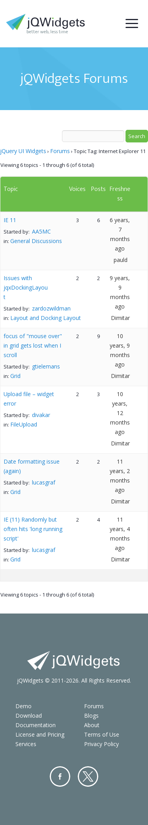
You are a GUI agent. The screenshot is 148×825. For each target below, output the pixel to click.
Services (25, 744)
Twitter (88, 776)
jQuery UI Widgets (23, 151)
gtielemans (46, 366)
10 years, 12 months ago (120, 413)
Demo (23, 706)
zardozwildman (51, 308)
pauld (120, 260)
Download (28, 715)
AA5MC (41, 231)
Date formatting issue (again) (32, 466)
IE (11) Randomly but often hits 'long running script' (33, 529)
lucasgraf (43, 482)
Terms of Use (101, 734)
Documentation (35, 725)
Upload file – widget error (29, 398)
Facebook (60, 776)
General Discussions (36, 241)
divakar (41, 415)
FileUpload (23, 424)
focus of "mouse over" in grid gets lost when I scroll (33, 345)
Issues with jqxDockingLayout (26, 287)
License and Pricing (39, 734)
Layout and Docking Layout (45, 318)
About (91, 725)
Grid (15, 376)
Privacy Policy (101, 744)
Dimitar (120, 318)
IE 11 (10, 220)
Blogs (91, 715)
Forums (60, 151)
